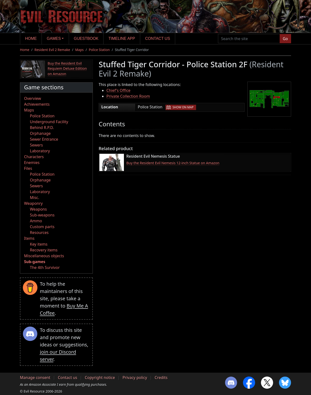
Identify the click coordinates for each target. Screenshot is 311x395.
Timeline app (122, 38)
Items (29, 238)
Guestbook (86, 38)
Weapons (38, 209)
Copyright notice (100, 377)
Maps (79, 49)
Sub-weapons (42, 215)
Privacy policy (134, 377)
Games (54, 38)
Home (31, 38)
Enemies (32, 162)
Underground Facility (49, 121)
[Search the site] (249, 38)
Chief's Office (118, 90)
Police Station (99, 49)
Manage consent (35, 377)
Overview (32, 98)
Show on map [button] (183, 107)
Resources (39, 232)
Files (28, 168)
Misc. (34, 197)
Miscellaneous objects (44, 255)
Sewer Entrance (44, 139)
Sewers (36, 145)
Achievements (37, 104)
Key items (38, 244)
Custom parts (42, 226)
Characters (34, 156)
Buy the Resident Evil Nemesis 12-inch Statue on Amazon (172, 163)
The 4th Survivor (45, 267)
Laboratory (40, 151)
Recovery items (44, 250)
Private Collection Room (128, 96)
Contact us (157, 38)
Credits (161, 377)
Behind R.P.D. (42, 127)
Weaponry (33, 203)
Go (285, 38)
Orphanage (40, 133)
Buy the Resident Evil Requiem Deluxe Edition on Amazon (67, 68)
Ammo (36, 220)
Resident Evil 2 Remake (52, 49)
